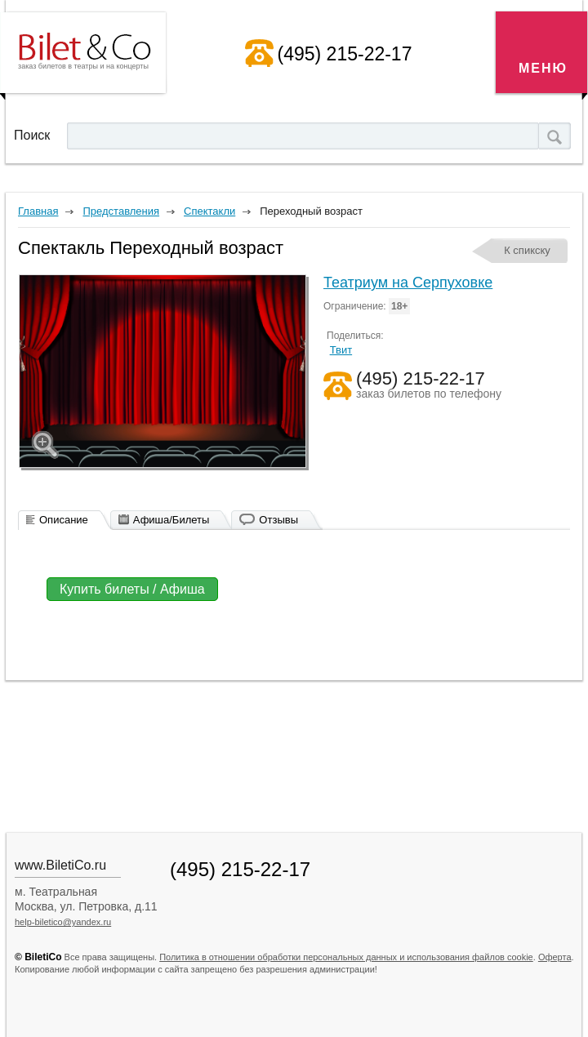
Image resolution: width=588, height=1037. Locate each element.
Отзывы (278, 520)
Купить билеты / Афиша (132, 589)
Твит (341, 350)
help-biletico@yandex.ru (63, 922)
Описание (63, 520)
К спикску (527, 250)
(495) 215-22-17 (345, 54)
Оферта (555, 957)
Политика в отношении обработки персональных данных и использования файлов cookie (346, 957)
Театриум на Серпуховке (407, 282)
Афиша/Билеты (171, 520)
